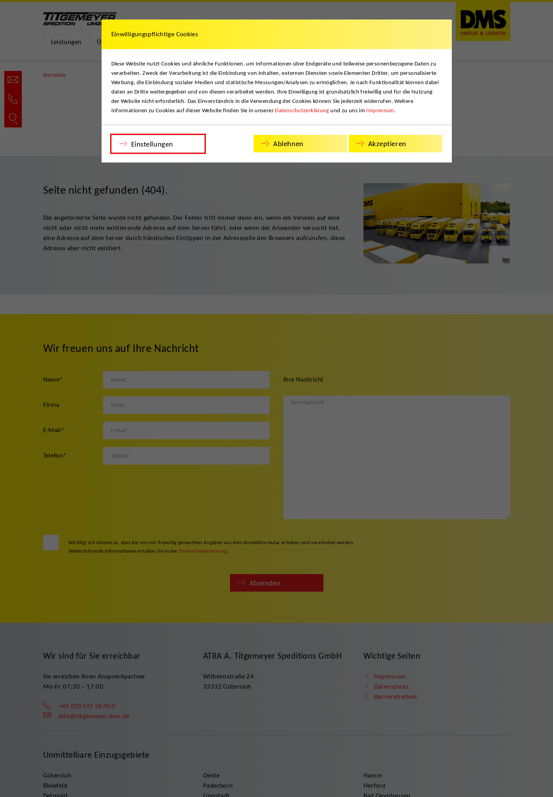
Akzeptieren (387, 143)
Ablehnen (288, 143)
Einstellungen (152, 144)
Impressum (380, 110)
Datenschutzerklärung (302, 110)
